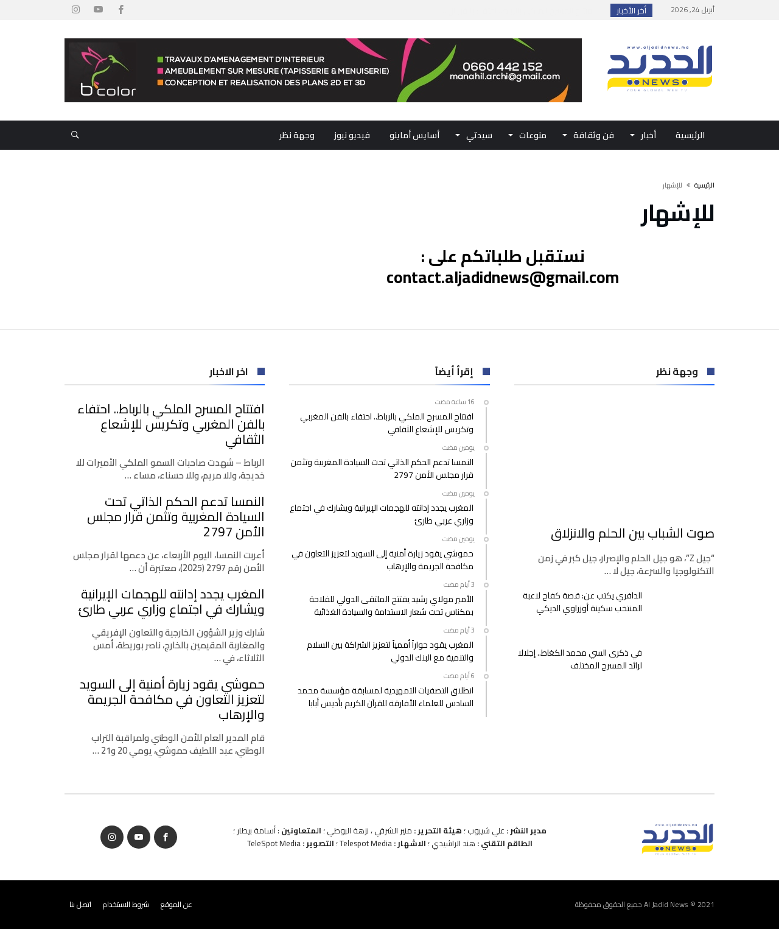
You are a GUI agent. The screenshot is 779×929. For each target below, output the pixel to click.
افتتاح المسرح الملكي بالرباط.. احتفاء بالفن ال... (520, 10)
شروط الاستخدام (126, 904)
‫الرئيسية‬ (704, 185)
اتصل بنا (80, 904)
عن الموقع (176, 904)
